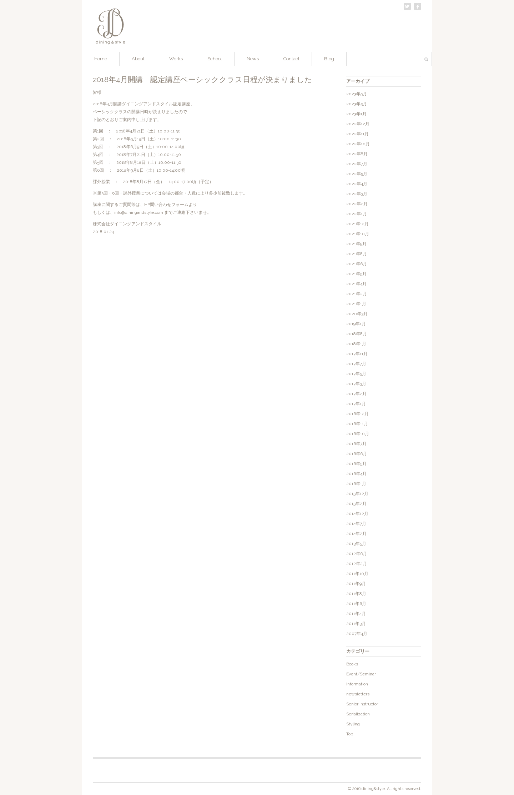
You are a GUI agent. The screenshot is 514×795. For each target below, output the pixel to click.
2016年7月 (356, 443)
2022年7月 (356, 163)
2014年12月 (357, 513)
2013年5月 (356, 543)
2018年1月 (356, 343)
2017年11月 (357, 353)
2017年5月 (356, 373)
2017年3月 (356, 383)
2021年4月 (356, 283)
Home (100, 58)
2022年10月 (358, 143)
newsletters (357, 693)
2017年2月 (356, 393)
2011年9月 (356, 583)
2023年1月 (356, 113)
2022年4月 (356, 183)
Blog (329, 58)
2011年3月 (356, 623)
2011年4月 (356, 613)
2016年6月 (356, 453)
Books (352, 663)
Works (176, 58)
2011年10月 (357, 573)
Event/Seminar (361, 673)
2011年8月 (356, 593)
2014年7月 (356, 523)
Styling (353, 723)
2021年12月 (357, 223)
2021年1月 (356, 303)
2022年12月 (357, 123)
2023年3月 (356, 103)
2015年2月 (356, 503)
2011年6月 (356, 603)
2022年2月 (357, 203)
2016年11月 (357, 423)
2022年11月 (357, 133)
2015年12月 (357, 493)
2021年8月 (356, 253)
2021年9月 (356, 243)
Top (349, 733)
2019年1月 (356, 323)
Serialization (358, 713)
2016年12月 (357, 413)
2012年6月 (356, 553)
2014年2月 (356, 533)
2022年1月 (356, 213)
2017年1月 (356, 403)
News (253, 58)
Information (357, 683)
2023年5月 (356, 93)
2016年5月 (356, 463)
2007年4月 (356, 633)
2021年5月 (356, 273)
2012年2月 (356, 563)
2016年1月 (356, 483)
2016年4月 (356, 473)
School (214, 58)
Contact (291, 58)
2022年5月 (356, 173)
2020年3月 (357, 313)
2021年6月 (356, 263)
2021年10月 (357, 233)
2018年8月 (356, 333)
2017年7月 (356, 363)
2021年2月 (356, 293)
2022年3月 (356, 193)
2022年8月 (357, 153)
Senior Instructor (362, 703)
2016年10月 (357, 433)
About (138, 58)
